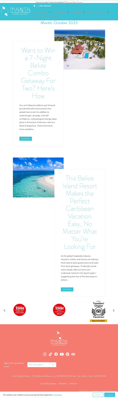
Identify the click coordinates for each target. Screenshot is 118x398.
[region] (59, 395)
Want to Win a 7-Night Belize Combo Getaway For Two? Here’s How (38, 73)
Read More (58, 395)
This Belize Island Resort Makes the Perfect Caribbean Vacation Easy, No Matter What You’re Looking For (79, 212)
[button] (42, 12)
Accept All (109, 395)
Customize (98, 395)
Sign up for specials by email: (14, 364)
